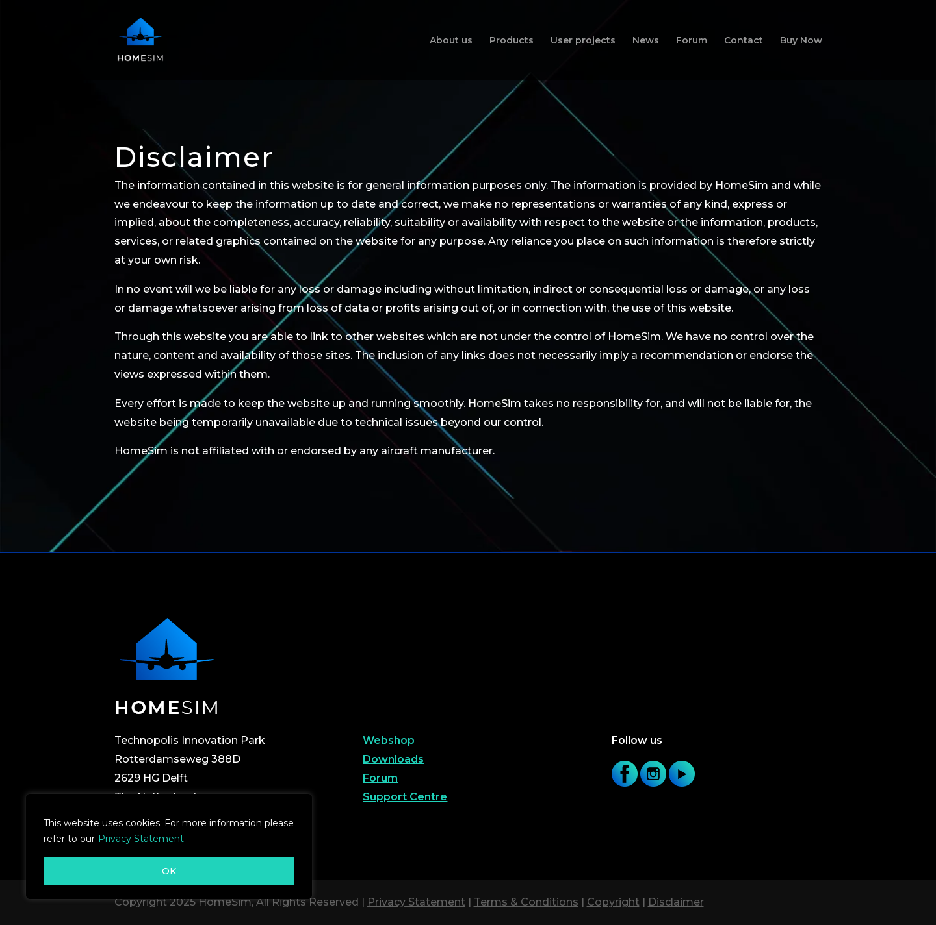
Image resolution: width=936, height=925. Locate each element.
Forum (691, 41)
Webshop (389, 740)
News (645, 41)
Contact (743, 41)
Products (511, 41)
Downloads (393, 759)
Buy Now (801, 41)
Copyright (613, 902)
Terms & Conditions (526, 902)
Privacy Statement (141, 839)
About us (451, 41)
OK (169, 871)
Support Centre (405, 797)
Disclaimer (676, 902)
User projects (583, 41)
